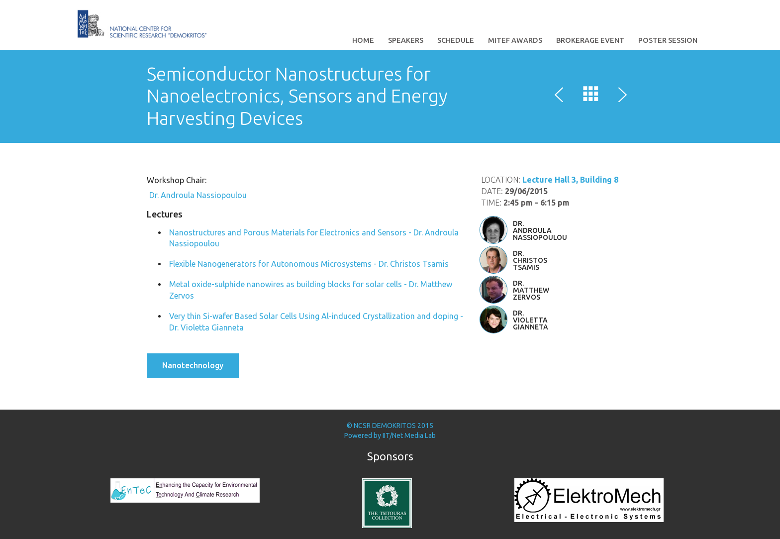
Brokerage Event (590, 40)
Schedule (455, 40)
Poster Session (667, 40)
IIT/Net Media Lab (409, 435)
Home (363, 40)
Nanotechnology (192, 365)
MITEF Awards (515, 40)
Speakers (405, 40)
